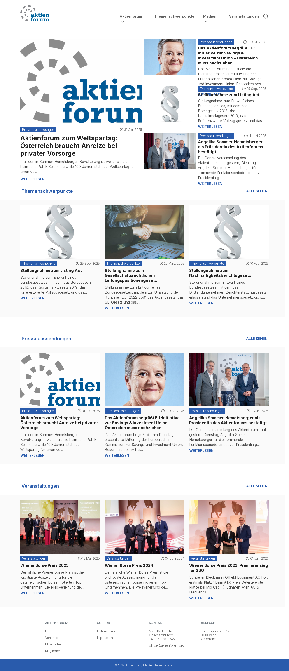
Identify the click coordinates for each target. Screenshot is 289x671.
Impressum (105, 638)
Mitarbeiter (53, 644)
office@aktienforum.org (166, 645)
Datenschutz (106, 631)
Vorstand (51, 638)
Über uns (52, 631)
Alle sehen (257, 191)
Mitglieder (52, 651)
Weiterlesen (32, 179)
